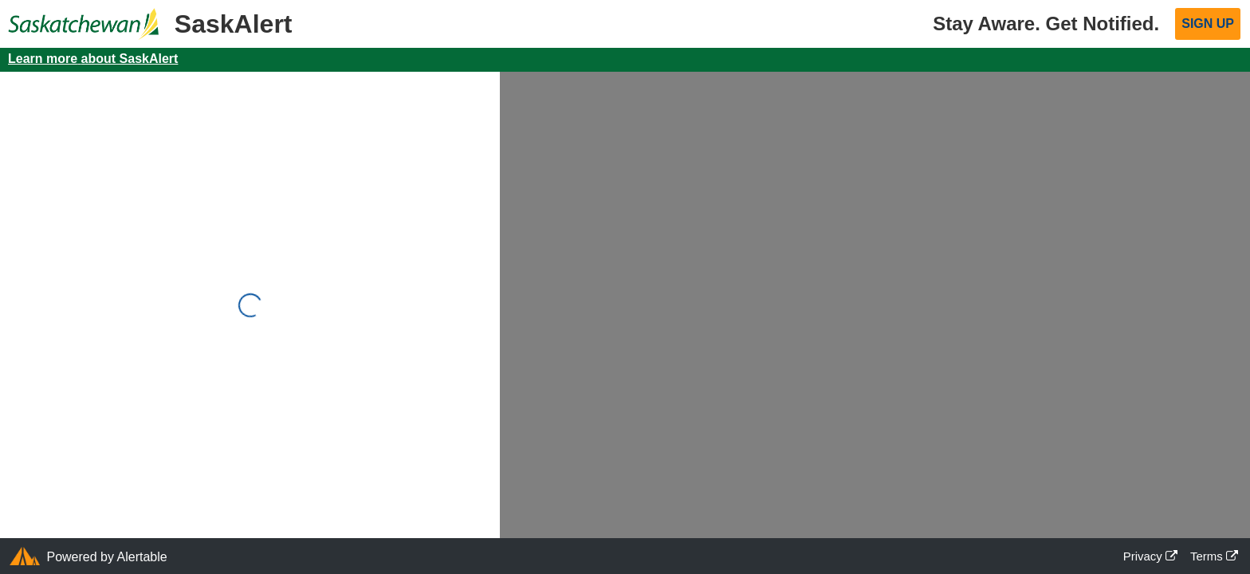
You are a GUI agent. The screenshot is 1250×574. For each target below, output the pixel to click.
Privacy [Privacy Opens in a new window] (1150, 556)
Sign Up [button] (1207, 23)
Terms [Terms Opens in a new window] (1214, 556)
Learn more (93, 58)
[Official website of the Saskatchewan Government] (79, 16)
